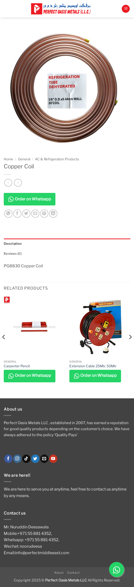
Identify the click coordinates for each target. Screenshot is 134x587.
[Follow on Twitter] (35, 458)
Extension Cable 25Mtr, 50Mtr (93, 366)
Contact (73, 572)
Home (8, 159)
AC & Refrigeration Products (57, 159)
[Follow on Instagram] (17, 458)
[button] (126, 9)
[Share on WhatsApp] (8, 213)
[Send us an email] (44, 458)
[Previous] (4, 347)
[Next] (130, 347)
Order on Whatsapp (29, 199)
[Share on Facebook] (17, 213)
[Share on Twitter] (26, 213)
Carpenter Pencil (17, 366)
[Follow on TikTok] (26, 458)
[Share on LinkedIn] (53, 213)
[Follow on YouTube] (53, 458)
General (24, 159)
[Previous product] (18, 183)
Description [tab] (12, 244)
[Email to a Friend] (35, 213)
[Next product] (8, 183)
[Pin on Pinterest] (44, 213)
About (59, 572)
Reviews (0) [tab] (13, 254)
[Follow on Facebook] (8, 458)
